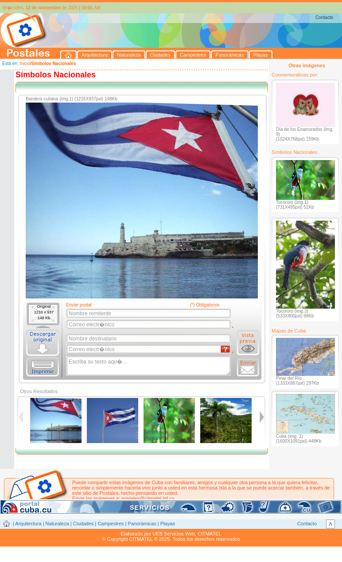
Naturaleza (57, 523)
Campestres (110, 523)
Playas (167, 523)
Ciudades (83, 523)
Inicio (24, 63)
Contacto (324, 17)
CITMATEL (210, 533)
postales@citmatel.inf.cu (147, 498)
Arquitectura (28, 523)
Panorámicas (142, 523)
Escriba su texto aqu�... (149, 366)
